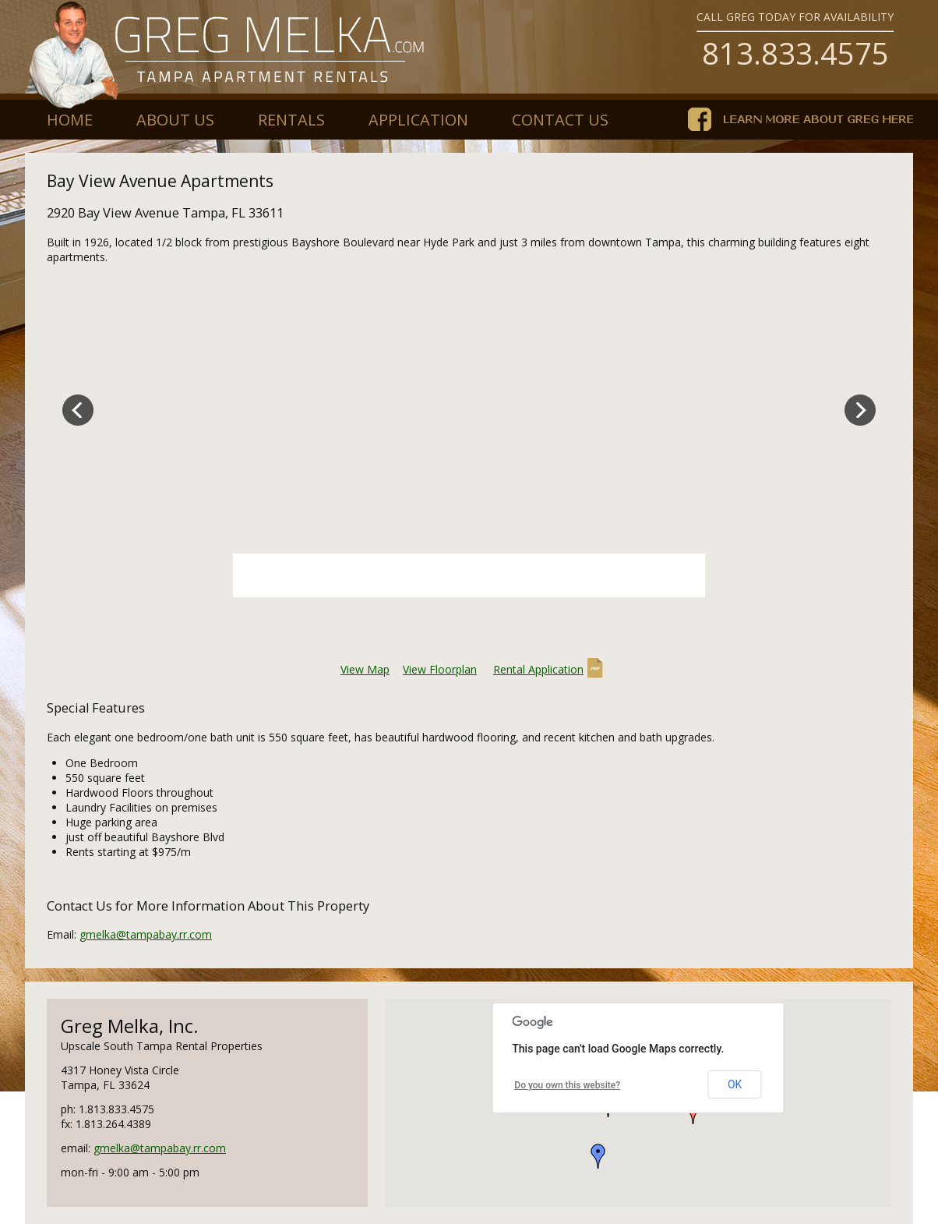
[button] (598, 1156)
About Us (175, 119)
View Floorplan (440, 669)
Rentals (291, 119)
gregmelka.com (226, 54)
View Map (365, 669)
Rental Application (538, 669)
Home (70, 119)
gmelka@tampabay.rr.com (145, 934)
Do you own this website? (567, 1085)
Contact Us (560, 119)
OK (735, 1084)
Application (418, 119)
